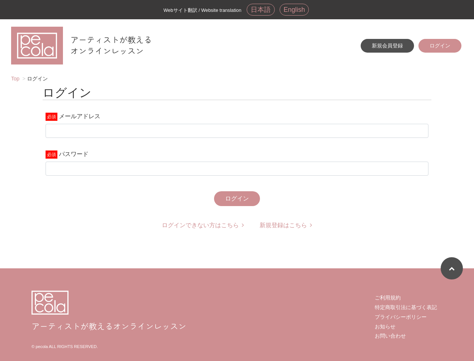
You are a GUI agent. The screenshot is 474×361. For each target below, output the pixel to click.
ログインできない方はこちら (203, 225)
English (294, 9)
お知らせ (385, 326)
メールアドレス (79, 116)
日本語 (261, 9)
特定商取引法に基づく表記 (406, 307)
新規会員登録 (387, 46)
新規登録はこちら (286, 225)
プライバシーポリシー (401, 317)
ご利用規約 (388, 298)
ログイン (440, 46)
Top (15, 79)
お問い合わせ (390, 336)
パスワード (74, 154)
